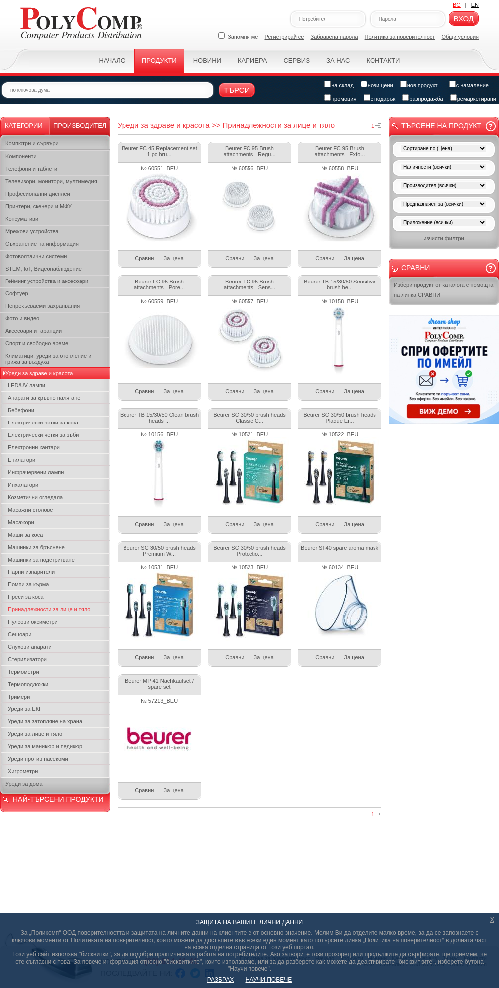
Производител (79, 125)
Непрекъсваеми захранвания (42, 306)
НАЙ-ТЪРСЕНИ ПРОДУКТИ (58, 799)
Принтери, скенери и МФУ (38, 206)
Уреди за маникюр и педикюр (45, 746)
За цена (174, 258)
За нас (338, 60)
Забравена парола (334, 37)
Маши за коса (25, 535)
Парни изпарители (31, 572)
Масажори (21, 522)
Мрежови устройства (31, 231)
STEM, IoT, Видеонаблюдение (43, 269)
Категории (24, 125)
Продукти (159, 60)
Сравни (144, 258)
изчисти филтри (443, 238)
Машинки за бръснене (36, 547)
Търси (237, 90)
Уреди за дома (24, 784)
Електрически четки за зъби (43, 435)
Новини (207, 60)
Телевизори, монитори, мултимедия (51, 181)
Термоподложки (28, 684)
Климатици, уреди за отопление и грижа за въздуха (48, 359)
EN (475, 5)
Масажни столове (30, 510)
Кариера (252, 60)
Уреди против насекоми (38, 759)
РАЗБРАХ (220, 979)
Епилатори (21, 460)
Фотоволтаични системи (36, 256)
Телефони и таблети (31, 169)
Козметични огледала (35, 497)
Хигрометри (23, 771)
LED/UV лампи (26, 385)
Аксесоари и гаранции (33, 331)
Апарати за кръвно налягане (44, 398)
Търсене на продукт (441, 126)
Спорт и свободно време (36, 343)
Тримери (19, 697)
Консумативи (21, 219)
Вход (464, 18)
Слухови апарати (30, 647)
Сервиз (296, 60)
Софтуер (16, 293)
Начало (112, 60)
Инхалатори (23, 485)
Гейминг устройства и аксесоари (46, 281)
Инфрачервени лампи (36, 472)
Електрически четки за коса (43, 422)
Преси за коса (26, 597)
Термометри (23, 672)
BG (457, 5)
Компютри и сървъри (32, 143)
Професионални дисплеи (37, 194)
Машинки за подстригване (41, 560)
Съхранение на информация (42, 244)
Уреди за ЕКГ (25, 709)
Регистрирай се (284, 37)
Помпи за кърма (28, 584)
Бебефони (21, 410)
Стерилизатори (27, 659)
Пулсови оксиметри (33, 622)
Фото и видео (22, 318)
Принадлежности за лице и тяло (49, 609)
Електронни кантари (34, 447)
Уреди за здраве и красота (39, 373)
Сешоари (19, 634)
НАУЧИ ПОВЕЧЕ (269, 979)
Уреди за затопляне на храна (45, 721)
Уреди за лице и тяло (35, 734)
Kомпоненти (21, 156)
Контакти (383, 60)
